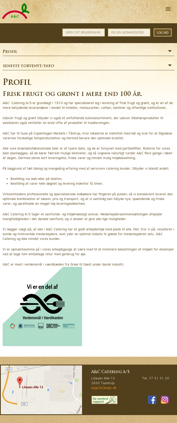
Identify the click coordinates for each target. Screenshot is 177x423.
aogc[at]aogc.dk (103, 388)
